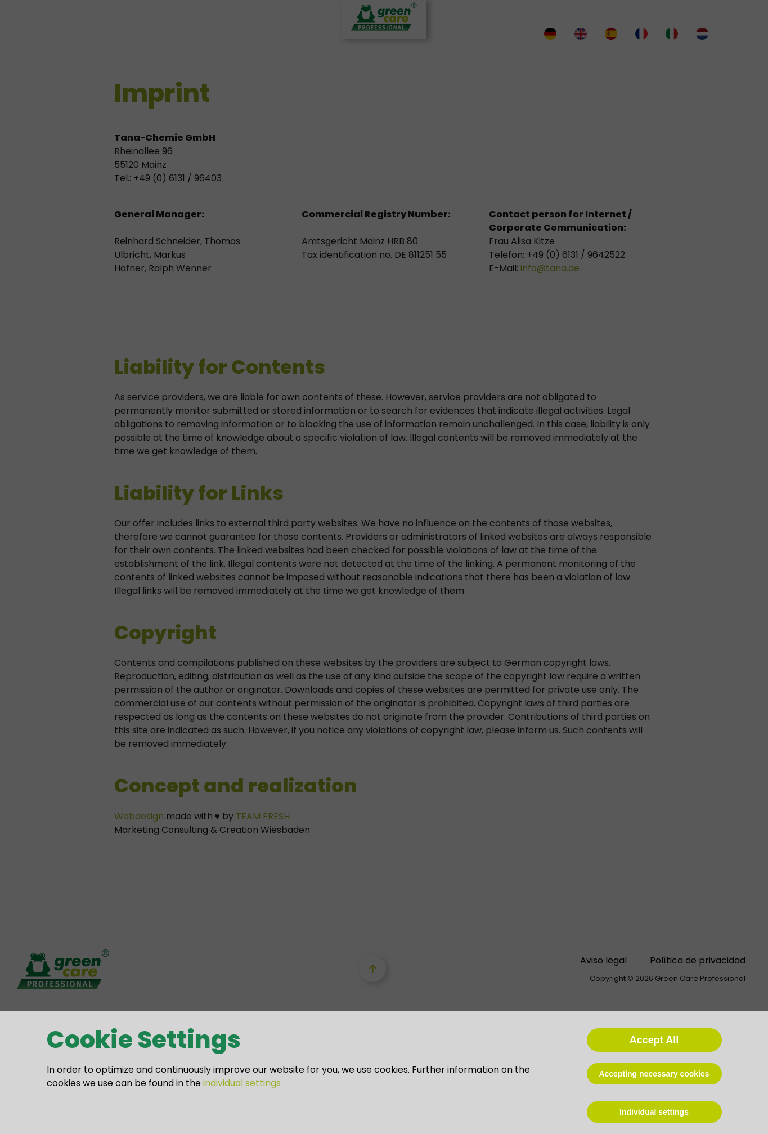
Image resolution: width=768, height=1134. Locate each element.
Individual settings (654, 1112)
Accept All (654, 1040)
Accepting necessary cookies (654, 1073)
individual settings (242, 1083)
